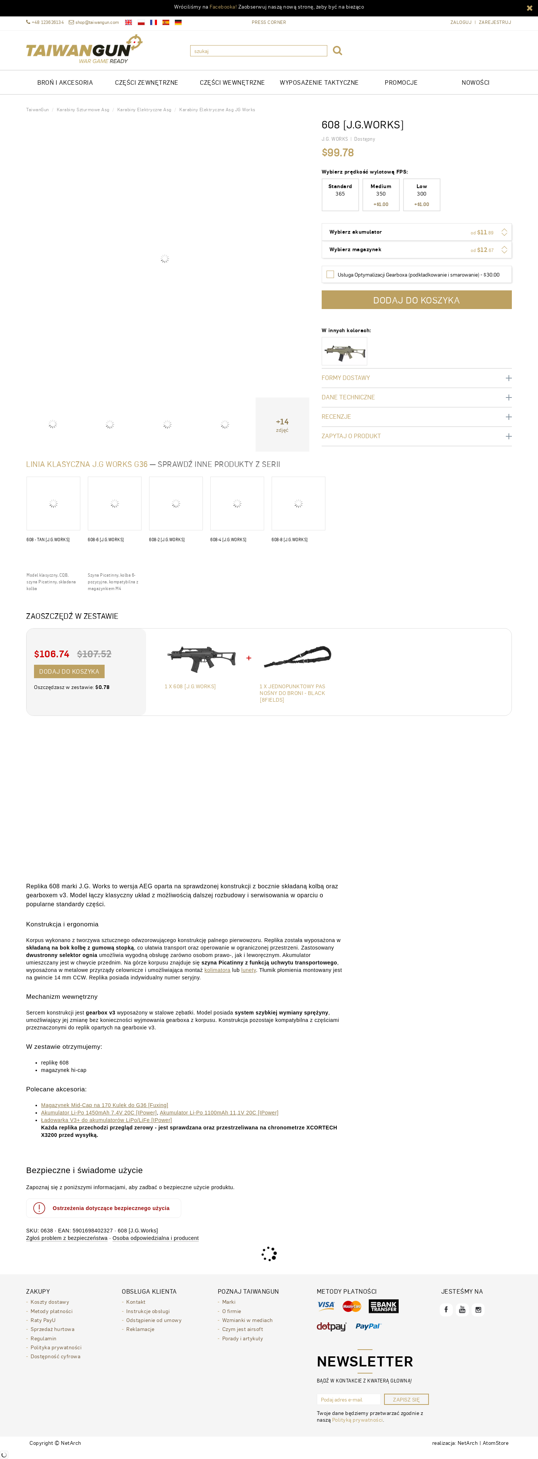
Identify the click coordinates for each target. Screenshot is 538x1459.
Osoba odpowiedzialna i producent (155, 1238)
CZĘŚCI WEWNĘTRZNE (232, 82)
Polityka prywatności (56, 1346)
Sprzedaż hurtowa (52, 1328)
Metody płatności (51, 1310)
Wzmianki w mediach (247, 1319)
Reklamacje (140, 1328)
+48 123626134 (45, 22)
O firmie (231, 1310)
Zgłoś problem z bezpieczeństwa (67, 1238)
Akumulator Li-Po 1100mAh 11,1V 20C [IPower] (219, 1113)
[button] (530, 7)
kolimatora (217, 970)
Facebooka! (223, 6)
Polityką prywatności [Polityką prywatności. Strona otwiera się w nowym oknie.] (357, 1419)
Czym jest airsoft (242, 1328)
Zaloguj (461, 22)
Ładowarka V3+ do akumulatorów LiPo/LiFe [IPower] (106, 1120)
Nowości (476, 82)
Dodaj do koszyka (69, 671)
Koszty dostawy (50, 1301)
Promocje (401, 82)
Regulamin (44, 1337)
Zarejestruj (495, 22)
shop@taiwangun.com (94, 22)
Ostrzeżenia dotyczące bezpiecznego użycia (101, 1208)
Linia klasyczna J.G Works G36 (87, 464)
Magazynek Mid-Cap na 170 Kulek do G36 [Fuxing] (104, 1105)
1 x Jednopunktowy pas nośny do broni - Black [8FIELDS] (292, 693)
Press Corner (269, 22)
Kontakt (136, 1301)
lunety (248, 970)
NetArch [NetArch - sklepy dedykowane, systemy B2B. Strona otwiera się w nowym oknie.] (468, 1442)
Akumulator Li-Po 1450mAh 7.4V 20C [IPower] (99, 1113)
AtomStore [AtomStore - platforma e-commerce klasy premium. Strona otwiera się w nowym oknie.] (496, 1442)
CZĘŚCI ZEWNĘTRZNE (147, 82)
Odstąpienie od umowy (154, 1319)
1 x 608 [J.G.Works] (190, 686)
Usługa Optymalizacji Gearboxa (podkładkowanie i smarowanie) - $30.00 (419, 274)
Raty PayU (43, 1319)
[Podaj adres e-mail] (349, 1399)
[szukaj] (258, 50)
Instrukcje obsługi (148, 1310)
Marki (229, 1301)
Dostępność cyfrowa (55, 1355)
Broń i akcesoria (65, 82)
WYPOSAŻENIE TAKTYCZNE (319, 82)
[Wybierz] (330, 274)
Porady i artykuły (242, 1337)
